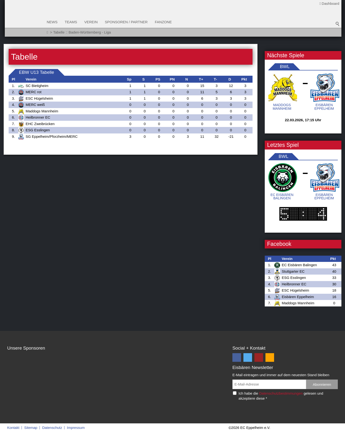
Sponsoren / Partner (126, 22)
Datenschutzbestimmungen (281, 393)
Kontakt (13, 428)
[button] (236, 357)
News (52, 22)
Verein (91, 22)
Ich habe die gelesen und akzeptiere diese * (281, 395)
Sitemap (30, 428)
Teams (71, 22)
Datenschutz (52, 428)
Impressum (76, 428)
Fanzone (163, 22)
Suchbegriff (337, 24)
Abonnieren (322, 384)
